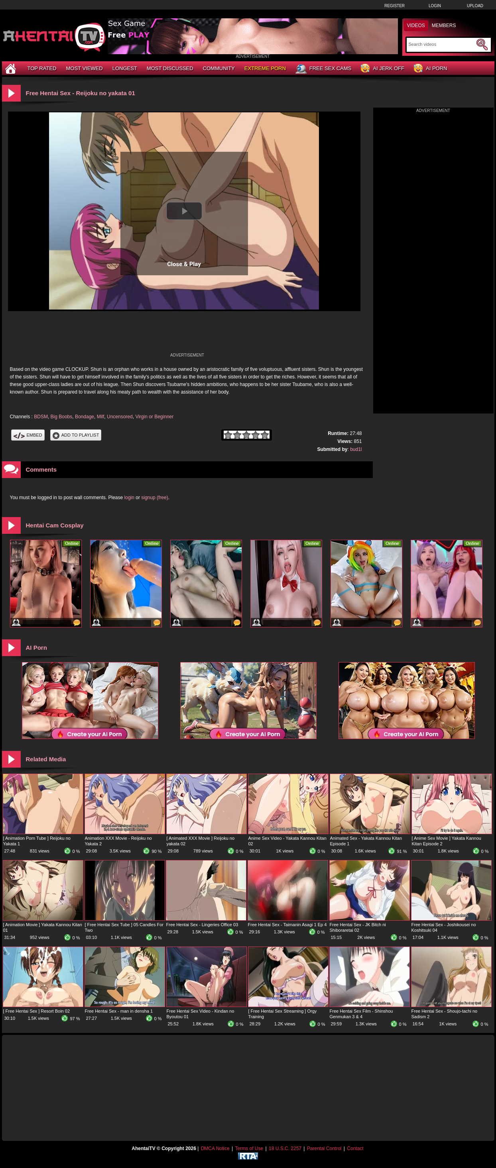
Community (219, 68)
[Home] (11, 68)
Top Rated (42, 68)
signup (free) (154, 497)
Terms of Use (249, 1148)
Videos (416, 25)
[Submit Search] (482, 44)
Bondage (84, 416)
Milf (100, 416)
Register (394, 6)
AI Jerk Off (382, 69)
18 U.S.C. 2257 (285, 1148)
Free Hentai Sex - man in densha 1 (119, 1011)
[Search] (441, 44)
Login (435, 6)
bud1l (356, 449)
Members (444, 25)
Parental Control (324, 1148)
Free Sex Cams (323, 69)
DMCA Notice (215, 1148)
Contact (355, 1148)
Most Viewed (84, 68)
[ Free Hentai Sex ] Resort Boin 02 (36, 1011)
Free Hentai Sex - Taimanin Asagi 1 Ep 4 (287, 924)
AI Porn (430, 69)
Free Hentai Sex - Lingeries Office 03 (202, 924)
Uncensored (120, 416)
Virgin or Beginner (154, 416)
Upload (475, 6)
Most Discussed (170, 68)
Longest (124, 68)
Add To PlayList (76, 435)
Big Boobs (62, 416)
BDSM (41, 416)
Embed (28, 435)
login (129, 497)
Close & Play (184, 264)
